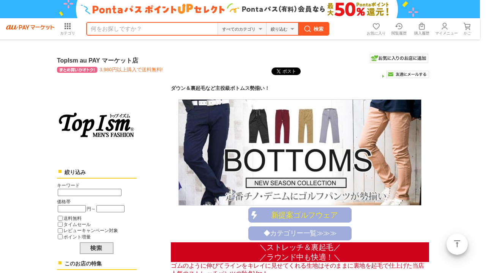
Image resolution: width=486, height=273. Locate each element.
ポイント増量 (77, 236)
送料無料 (72, 218)
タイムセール (77, 224)
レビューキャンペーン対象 (90, 230)
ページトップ (457, 244)
